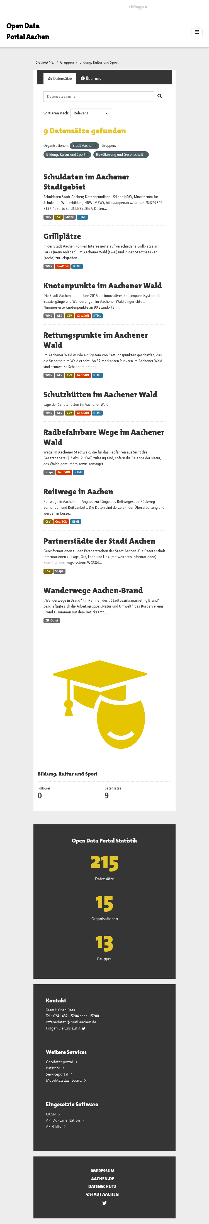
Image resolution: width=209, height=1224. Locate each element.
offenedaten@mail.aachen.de (71, 1021)
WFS (48, 217)
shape (49, 472)
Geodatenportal (60, 1061)
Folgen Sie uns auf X (66, 1028)
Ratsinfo (53, 1068)
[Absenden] (160, 96)
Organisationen (104, 918)
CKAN (51, 1114)
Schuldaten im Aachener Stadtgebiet (86, 182)
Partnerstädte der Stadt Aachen (99, 541)
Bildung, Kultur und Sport (99, 62)
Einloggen (138, 7)
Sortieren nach (55, 113)
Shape (69, 217)
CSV (58, 217)
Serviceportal (57, 1074)
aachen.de (102, 1179)
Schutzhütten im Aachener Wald (100, 395)
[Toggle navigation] (197, 32)
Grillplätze (62, 236)
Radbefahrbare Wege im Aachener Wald (103, 437)
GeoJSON (63, 266)
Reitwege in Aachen (78, 492)
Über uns (91, 78)
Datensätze (60, 78)
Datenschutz (102, 1186)
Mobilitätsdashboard (64, 1080)
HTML (82, 217)
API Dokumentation (63, 1120)
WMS (48, 266)
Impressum (103, 1171)
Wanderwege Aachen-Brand (93, 590)
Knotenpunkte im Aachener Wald (102, 286)
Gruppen (67, 62)
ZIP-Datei (51, 620)
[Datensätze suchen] (98, 96)
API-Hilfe (54, 1126)
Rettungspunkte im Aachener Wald (95, 340)
